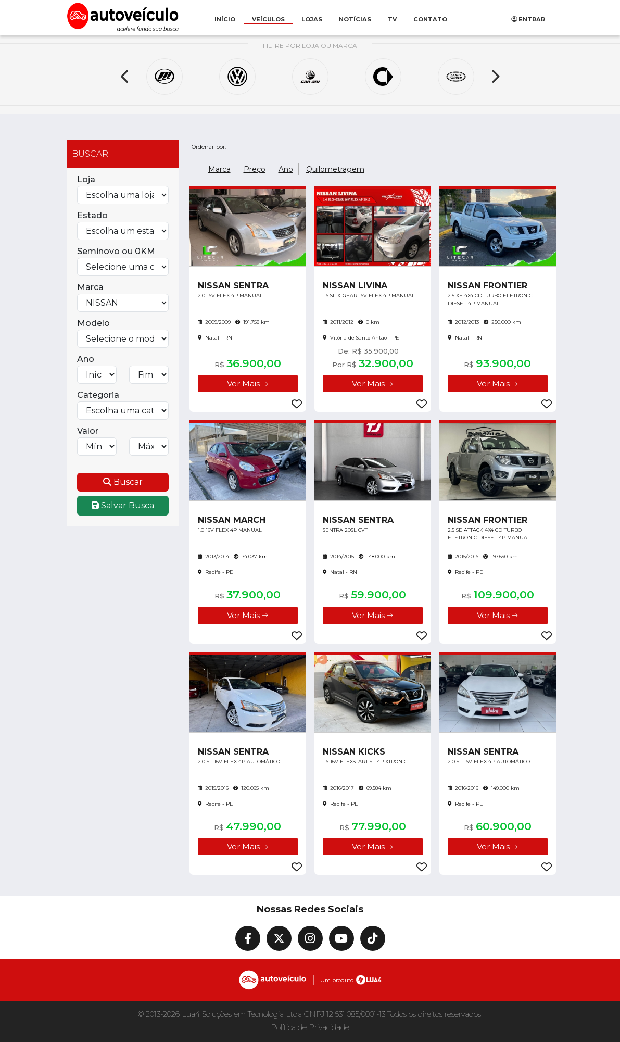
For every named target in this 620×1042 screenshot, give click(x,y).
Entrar (528, 19)
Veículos (268, 19)
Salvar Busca (123, 505)
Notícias (355, 19)
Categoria (98, 395)
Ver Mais (247, 383)
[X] (279, 938)
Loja (86, 179)
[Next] (495, 77)
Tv (392, 19)
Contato (430, 19)
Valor (87, 431)
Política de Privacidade (310, 1027)
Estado (92, 215)
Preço (254, 169)
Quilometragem (335, 169)
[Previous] (125, 77)
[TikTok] (372, 938)
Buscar (123, 482)
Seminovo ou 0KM (116, 251)
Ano (85, 359)
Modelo (93, 323)
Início (224, 19)
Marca (90, 287)
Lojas (311, 19)
